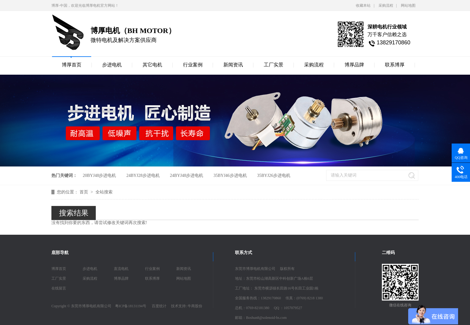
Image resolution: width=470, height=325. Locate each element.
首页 (84, 192)
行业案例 (193, 64)
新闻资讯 (233, 64)
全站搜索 (104, 192)
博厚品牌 (354, 64)
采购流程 (386, 5)
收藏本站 (363, 5)
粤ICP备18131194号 (130, 306)
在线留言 (58, 288)
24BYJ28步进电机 (143, 175)
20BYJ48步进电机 (99, 175)
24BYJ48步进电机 (186, 175)
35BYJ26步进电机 (273, 175)
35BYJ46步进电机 (230, 175)
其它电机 (152, 64)
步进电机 (112, 64)
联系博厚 (395, 64)
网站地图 (408, 5)
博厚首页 (71, 64)
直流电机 (121, 269)
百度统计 (159, 306)
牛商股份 (195, 306)
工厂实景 (273, 64)
